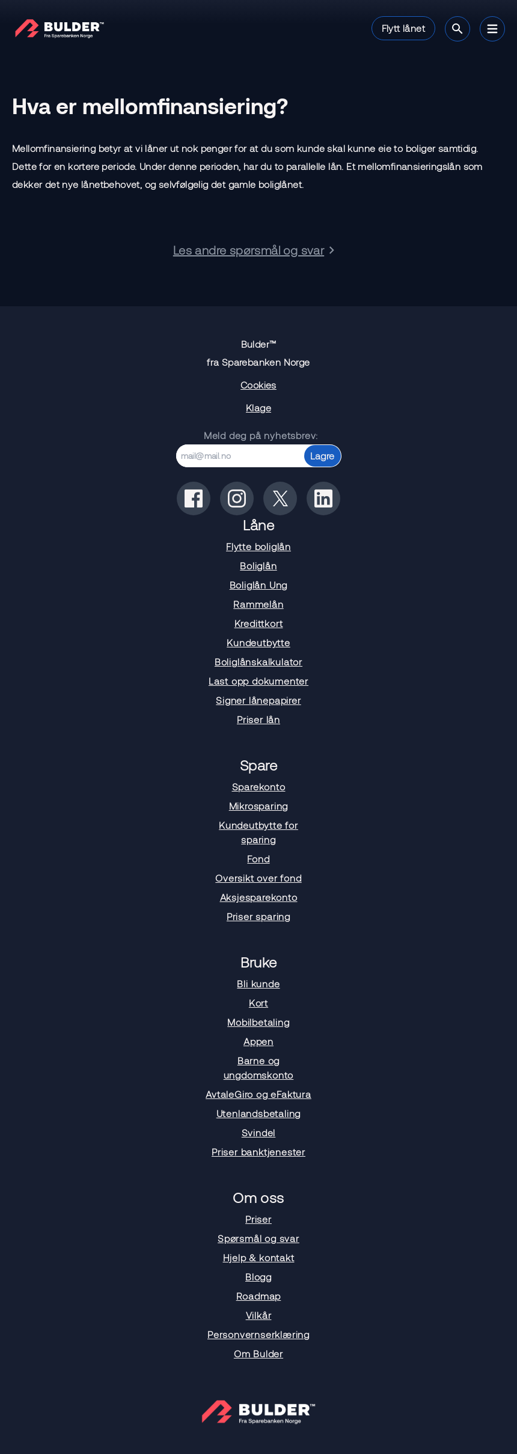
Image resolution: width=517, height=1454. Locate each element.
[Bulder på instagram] (237, 498)
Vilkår (259, 1315)
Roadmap (258, 1295)
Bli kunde (258, 983)
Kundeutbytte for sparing (258, 832)
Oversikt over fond (258, 877)
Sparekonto (259, 786)
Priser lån (258, 719)
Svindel (259, 1132)
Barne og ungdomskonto (259, 1067)
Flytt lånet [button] (403, 28)
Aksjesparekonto (259, 897)
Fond (258, 858)
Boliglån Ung (259, 584)
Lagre (322, 455)
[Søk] (457, 28)
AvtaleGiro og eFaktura (258, 1094)
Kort (258, 1002)
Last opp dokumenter (258, 680)
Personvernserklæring (258, 1334)
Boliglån (258, 565)
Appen (258, 1041)
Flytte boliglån (258, 546)
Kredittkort (258, 623)
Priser (258, 1219)
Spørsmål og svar (258, 1238)
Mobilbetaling (258, 1022)
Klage (258, 407)
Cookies (258, 384)
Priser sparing (258, 916)
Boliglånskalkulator (258, 661)
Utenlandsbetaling (258, 1113)
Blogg (258, 1276)
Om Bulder (258, 1353)
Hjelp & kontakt (259, 1257)
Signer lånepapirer (258, 700)
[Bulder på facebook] (193, 498)
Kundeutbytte (258, 642)
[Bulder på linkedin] (323, 498)
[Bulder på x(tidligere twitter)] (280, 498)
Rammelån (258, 604)
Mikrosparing (259, 805)
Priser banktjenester (258, 1151)
